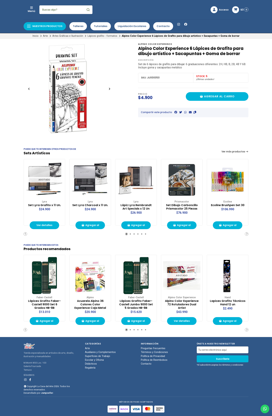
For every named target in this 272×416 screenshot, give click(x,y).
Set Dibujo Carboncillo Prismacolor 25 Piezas (182, 206)
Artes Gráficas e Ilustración (67, 35)
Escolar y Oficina (94, 360)
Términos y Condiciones (154, 352)
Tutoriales (100, 26)
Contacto (163, 26)
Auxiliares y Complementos (100, 352)
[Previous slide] (29, 88)
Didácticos (91, 364)
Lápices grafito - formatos (102, 35)
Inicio (35, 35)
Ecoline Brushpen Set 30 (227, 205)
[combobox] (89, 9)
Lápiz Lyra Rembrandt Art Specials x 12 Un (136, 206)
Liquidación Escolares (132, 26)
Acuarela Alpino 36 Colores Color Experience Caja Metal (90, 304)
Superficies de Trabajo (97, 356)
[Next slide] (109, 88)
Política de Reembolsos (154, 360)
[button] (194, 112)
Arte (45, 35)
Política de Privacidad (153, 356)
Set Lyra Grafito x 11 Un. (44, 205)
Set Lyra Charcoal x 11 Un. (90, 205)
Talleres (78, 26)
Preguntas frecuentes (153, 348)
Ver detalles (44, 225)
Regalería (90, 368)
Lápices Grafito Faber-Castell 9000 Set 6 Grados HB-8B (44, 304)
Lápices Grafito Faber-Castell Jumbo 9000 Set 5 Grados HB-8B (136, 304)
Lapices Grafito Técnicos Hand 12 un (227, 302)
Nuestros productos (44, 26)
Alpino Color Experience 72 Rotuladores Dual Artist (182, 304)
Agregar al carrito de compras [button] (90, 226)
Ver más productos (235, 152)
